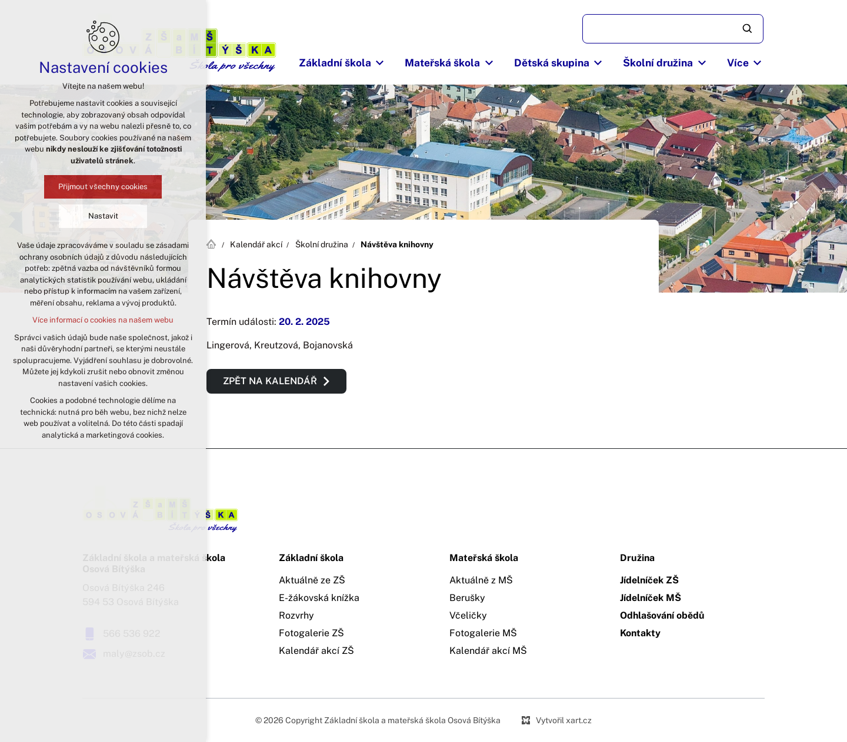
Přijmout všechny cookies (103, 186)
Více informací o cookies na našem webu (103, 319)
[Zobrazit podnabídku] (380, 62)
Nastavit (103, 215)
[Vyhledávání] (748, 28)
